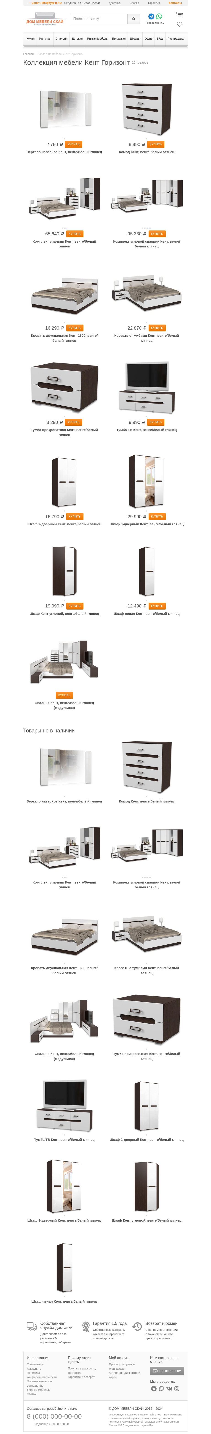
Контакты (175, 3)
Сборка (134, 3)
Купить (73, 144)
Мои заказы (117, 1368)
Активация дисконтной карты (124, 1375)
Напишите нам (166, 1371)
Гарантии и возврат (81, 1377)
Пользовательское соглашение (39, 1383)
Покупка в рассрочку (82, 1368)
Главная (28, 54)
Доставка (115, 3)
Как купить (34, 1368)
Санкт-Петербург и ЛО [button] (47, 3)
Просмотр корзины (122, 1364)
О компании (35, 1364)
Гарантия (154, 3)
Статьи (32, 1394)
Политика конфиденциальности (42, 1375)
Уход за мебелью (39, 1389)
